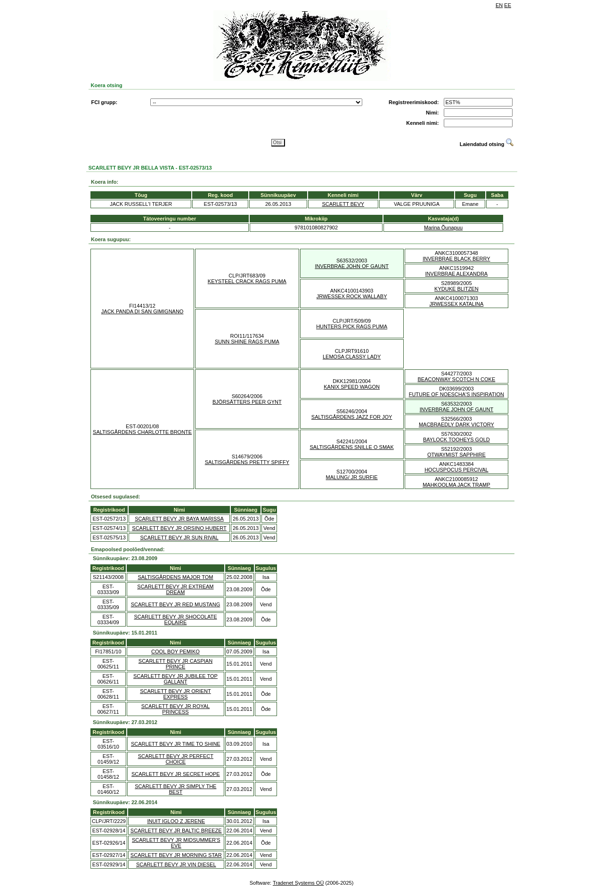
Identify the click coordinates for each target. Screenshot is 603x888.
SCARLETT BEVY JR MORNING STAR (176, 855)
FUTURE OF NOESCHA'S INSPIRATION (456, 394)
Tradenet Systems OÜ (298, 883)
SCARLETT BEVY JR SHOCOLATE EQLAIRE (175, 619)
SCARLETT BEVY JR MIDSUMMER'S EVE (176, 842)
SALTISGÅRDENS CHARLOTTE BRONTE (142, 432)
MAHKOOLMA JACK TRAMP (456, 485)
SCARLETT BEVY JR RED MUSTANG (175, 604)
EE (507, 5)
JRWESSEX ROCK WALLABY (352, 296)
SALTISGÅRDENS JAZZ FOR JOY (351, 417)
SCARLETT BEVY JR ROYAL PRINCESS (175, 709)
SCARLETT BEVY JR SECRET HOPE (175, 774)
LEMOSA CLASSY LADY (352, 356)
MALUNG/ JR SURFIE (352, 477)
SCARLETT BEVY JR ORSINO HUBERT (179, 528)
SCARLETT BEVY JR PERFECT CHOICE (175, 759)
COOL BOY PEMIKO (175, 651)
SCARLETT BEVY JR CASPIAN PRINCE (175, 663)
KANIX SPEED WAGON (352, 387)
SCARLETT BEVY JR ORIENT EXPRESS (175, 694)
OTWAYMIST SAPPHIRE (456, 454)
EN (499, 5)
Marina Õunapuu (443, 227)
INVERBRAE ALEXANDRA (456, 274)
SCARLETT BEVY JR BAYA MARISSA (179, 518)
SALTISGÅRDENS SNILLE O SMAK (351, 447)
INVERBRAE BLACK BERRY (456, 258)
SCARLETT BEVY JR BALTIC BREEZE (176, 830)
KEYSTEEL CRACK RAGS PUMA (247, 281)
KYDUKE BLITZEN (456, 289)
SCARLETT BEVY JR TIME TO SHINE (175, 744)
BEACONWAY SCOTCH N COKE (456, 379)
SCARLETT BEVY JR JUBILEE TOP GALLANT (175, 678)
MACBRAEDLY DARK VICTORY (456, 424)
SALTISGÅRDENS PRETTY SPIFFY (247, 462)
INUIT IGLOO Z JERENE (176, 821)
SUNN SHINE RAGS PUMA (247, 341)
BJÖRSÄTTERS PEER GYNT (247, 402)
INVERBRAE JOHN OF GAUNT (351, 266)
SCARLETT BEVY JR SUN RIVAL (179, 537)
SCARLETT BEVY (343, 204)
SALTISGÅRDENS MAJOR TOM (175, 577)
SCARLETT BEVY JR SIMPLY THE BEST (175, 789)
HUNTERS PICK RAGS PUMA (351, 326)
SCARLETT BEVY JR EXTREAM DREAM (175, 589)
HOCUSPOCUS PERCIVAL (456, 470)
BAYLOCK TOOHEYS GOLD (456, 439)
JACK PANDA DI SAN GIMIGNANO (142, 311)
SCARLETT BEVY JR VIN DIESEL (176, 864)
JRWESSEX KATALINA (456, 304)
